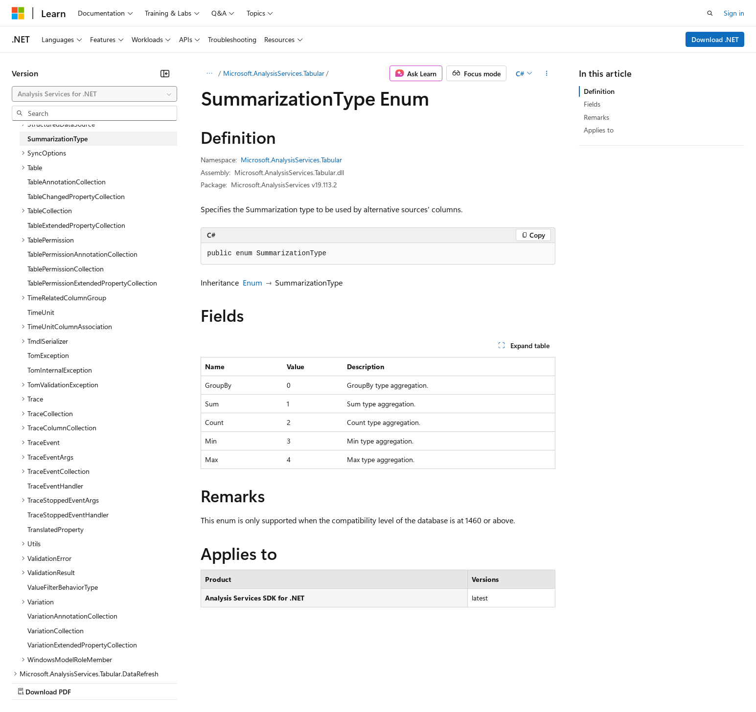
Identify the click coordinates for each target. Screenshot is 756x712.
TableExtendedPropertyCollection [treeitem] (76, 225)
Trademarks (406, 682)
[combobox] (94, 94)
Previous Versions (89, 682)
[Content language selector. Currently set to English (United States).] (56, 659)
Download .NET (715, 39)
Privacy (214, 682)
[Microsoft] (18, 13)
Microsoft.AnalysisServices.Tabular (273, 73)
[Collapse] (165, 73)
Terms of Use (357, 682)
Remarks (596, 117)
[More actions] (546, 73)
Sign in (734, 13)
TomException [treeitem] (48, 355)
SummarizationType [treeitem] (57, 138)
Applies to (599, 129)
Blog (133, 682)
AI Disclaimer (31, 682)
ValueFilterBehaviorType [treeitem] (62, 587)
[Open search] (710, 13)
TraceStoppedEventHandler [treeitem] (68, 514)
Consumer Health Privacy (281, 682)
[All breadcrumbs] (209, 73)
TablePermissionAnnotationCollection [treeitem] (82, 254)
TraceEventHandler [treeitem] (55, 485)
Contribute (175, 682)
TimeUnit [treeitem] (40, 312)
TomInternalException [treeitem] (59, 370)
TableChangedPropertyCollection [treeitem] (76, 196)
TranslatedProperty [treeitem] (55, 529)
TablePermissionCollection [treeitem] (65, 268)
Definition (599, 91)
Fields (592, 104)
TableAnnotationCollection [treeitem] (66, 181)
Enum (252, 282)
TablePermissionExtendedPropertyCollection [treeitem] (92, 283)
